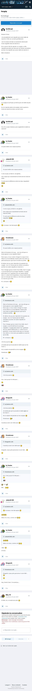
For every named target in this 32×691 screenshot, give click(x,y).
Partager (8, 639)
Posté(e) (12, 30)
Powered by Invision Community (16, 688)
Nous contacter (16, 685)
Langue (7, 685)
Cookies (24, 685)
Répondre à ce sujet (16, 23)
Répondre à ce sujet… (10, 630)
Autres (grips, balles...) (18, 17)
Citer (6, 58)
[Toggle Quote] (4, 165)
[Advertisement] (16, 79)
